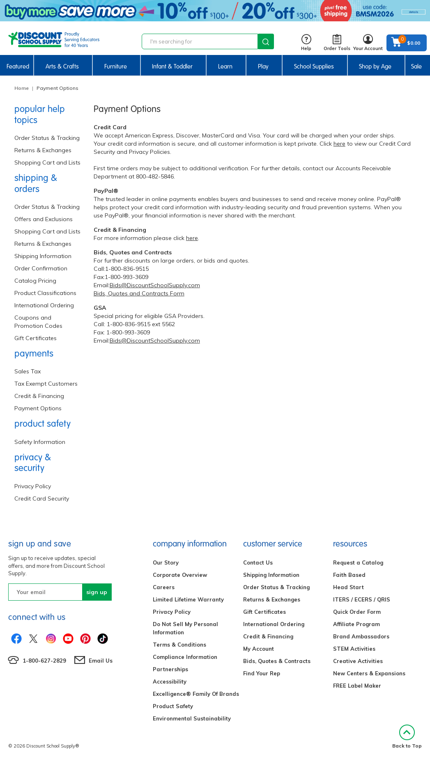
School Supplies (314, 66)
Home (21, 88)
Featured (18, 66)
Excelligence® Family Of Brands (196, 694)
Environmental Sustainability (192, 718)
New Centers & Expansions (369, 673)
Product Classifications (45, 293)
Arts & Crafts (62, 66)
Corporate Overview (180, 575)
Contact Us (258, 562)
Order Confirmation (40, 268)
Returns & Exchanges (42, 150)
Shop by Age (375, 66)
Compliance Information (185, 657)
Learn (225, 66)
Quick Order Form (357, 611)
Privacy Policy (32, 486)
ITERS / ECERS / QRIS (361, 599)
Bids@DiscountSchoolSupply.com (155, 285)
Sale (416, 66)
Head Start (348, 587)
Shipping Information (42, 256)
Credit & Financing (39, 396)
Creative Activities (358, 661)
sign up (96, 592)
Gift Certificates (35, 338)
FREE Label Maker (357, 685)
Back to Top (407, 737)
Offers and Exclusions (43, 219)
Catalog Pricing (35, 280)
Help (306, 42)
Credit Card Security (41, 498)
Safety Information (39, 442)
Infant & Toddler (172, 66)
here (339, 143)
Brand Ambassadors (361, 636)
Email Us (101, 660)
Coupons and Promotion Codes (38, 321)
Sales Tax (27, 371)
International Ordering (44, 305)
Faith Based (349, 575)
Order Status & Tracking (47, 138)
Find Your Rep (261, 673)
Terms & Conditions (179, 644)
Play (263, 66)
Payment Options (38, 408)
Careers (164, 587)
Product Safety (173, 706)
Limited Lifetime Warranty (188, 599)
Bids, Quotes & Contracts (276, 661)
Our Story (166, 562)
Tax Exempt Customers (46, 383)
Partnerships (170, 669)
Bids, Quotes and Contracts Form (139, 293)
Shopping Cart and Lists (47, 162)
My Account (258, 648)
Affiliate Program (356, 624)
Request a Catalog (358, 562)
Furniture (115, 66)
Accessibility (169, 681)
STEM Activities (354, 648)
